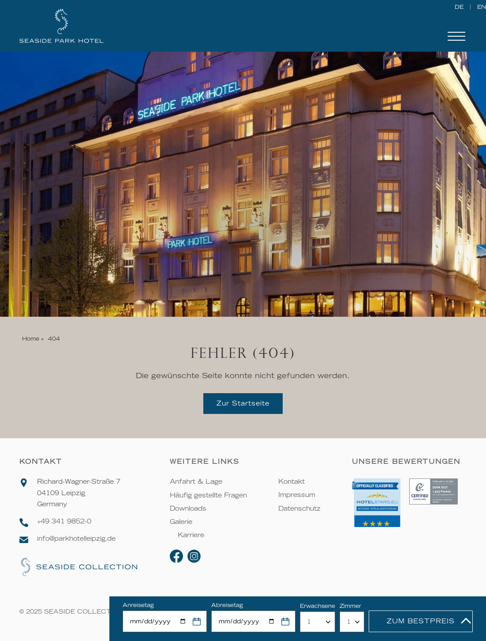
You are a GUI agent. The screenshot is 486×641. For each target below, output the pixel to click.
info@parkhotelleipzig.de (76, 538)
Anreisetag (138, 605)
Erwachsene (317, 606)
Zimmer (350, 606)
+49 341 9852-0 (64, 521)
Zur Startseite (243, 403)
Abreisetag (227, 605)
